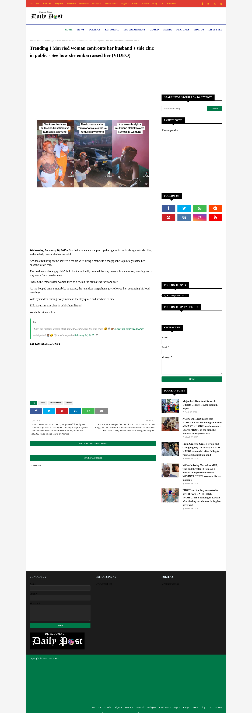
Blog (154, 3)
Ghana (145, 3)
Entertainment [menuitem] (134, 29)
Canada (47, 3)
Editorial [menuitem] (112, 29)
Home (32, 40)
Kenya (135, 3)
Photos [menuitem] (199, 29)
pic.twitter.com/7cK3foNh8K (129, 328)
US (31, 3)
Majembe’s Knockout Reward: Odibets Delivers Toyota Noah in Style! (200, 405)
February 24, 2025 (84, 335)
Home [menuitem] (68, 29)
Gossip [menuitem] (154, 29)
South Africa (111, 3)
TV (161, 3)
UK (38, 3)
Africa (42, 402)
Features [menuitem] (182, 29)
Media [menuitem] (167, 29)
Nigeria (125, 3)
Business (171, 3)
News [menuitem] (80, 29)
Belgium (59, 3)
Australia (71, 3)
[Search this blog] (184, 108)
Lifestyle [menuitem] (215, 29)
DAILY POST (54, 658)
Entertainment (55, 402)
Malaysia (96, 3)
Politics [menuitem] (95, 29)
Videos (40, 40)
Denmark (84, 3)
